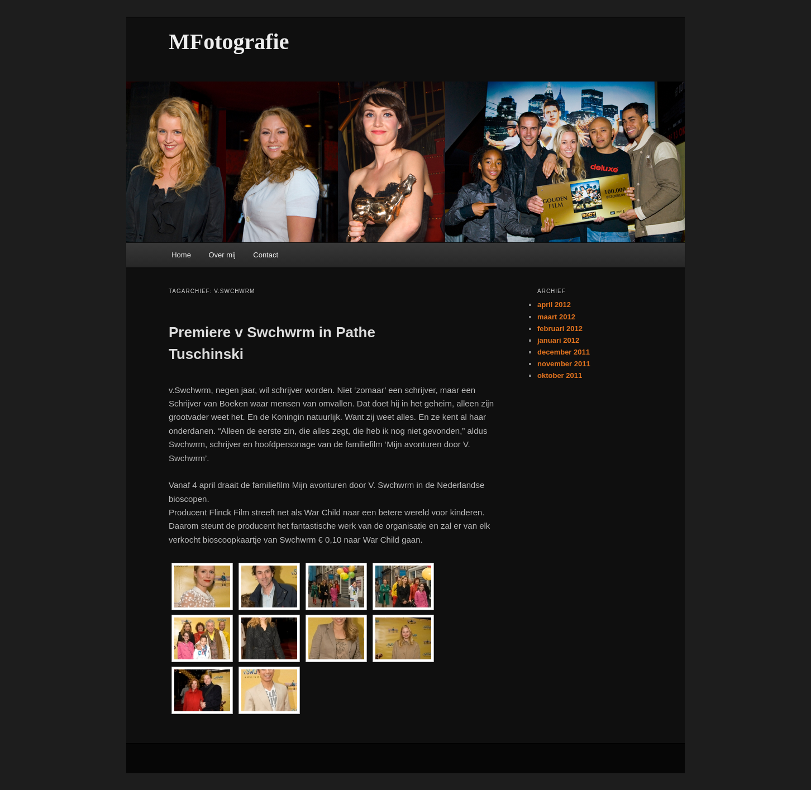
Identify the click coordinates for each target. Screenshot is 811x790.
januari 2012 (558, 340)
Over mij (221, 255)
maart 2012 (556, 317)
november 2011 (563, 364)
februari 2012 (560, 328)
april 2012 (554, 304)
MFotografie (229, 41)
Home (181, 255)
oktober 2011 (559, 375)
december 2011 (563, 352)
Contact (265, 255)
